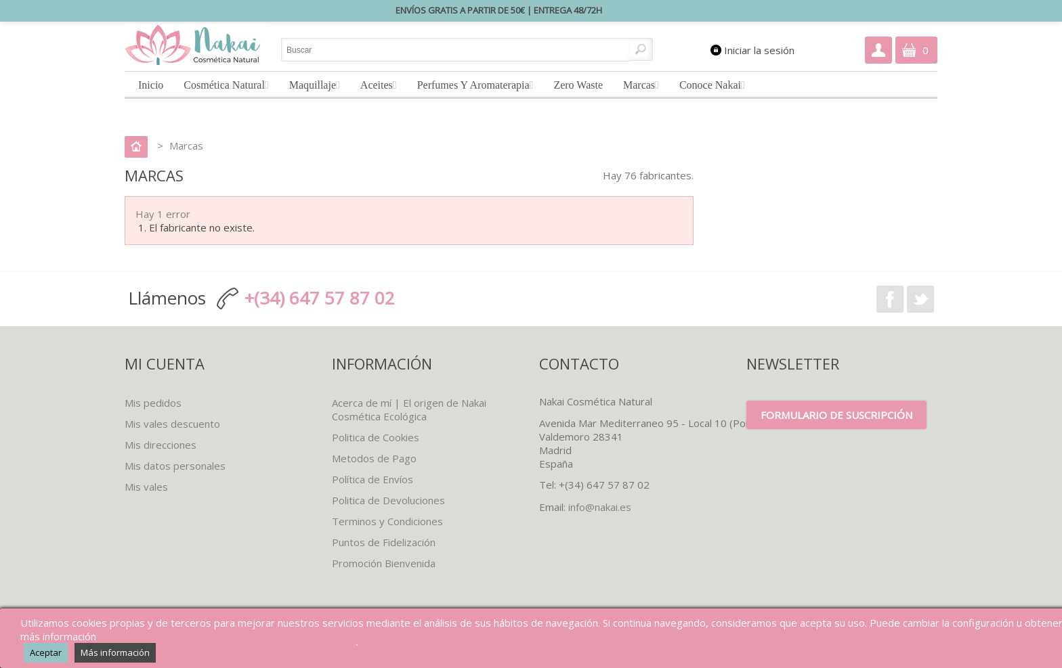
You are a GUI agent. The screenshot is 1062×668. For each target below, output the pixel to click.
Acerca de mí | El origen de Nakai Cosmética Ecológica (409, 409)
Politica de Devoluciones (388, 500)
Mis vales (146, 486)
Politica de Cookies (375, 437)
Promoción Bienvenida (384, 563)
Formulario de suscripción (836, 415)
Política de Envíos (372, 479)
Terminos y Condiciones (387, 521)
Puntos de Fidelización (384, 542)
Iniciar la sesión (759, 50)
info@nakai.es (599, 507)
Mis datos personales (175, 465)
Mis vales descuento (172, 423)
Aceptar (46, 652)
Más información (115, 652)
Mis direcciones (160, 444)
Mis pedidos (153, 402)
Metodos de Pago (374, 458)
